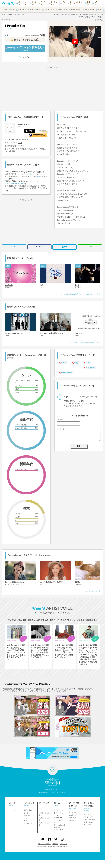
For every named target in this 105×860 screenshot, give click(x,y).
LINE (90, 247)
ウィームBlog (58, 813)
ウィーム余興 (58, 830)
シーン (26, 813)
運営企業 (55, 844)
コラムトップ (58, 810)
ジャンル (27, 816)
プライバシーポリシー (44, 844)
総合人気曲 (28, 810)
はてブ (64, 247)
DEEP (10, 15)
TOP (3, 15)
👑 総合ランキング (25, 40)
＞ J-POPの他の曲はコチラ (90, 591)
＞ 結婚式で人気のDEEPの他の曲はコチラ (85, 342)
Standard (71, 820)
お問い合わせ (63, 844)
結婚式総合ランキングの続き (20, 258)
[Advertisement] (52, 88)
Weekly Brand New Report (88, 823)
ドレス (26, 818)
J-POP (20, 143)
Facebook (39, 247)
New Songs (72, 818)
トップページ (14, 810)
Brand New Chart (89, 820)
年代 (25, 821)
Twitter (14, 247)
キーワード (28, 824)
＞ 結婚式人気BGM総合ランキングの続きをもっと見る (80, 294)
